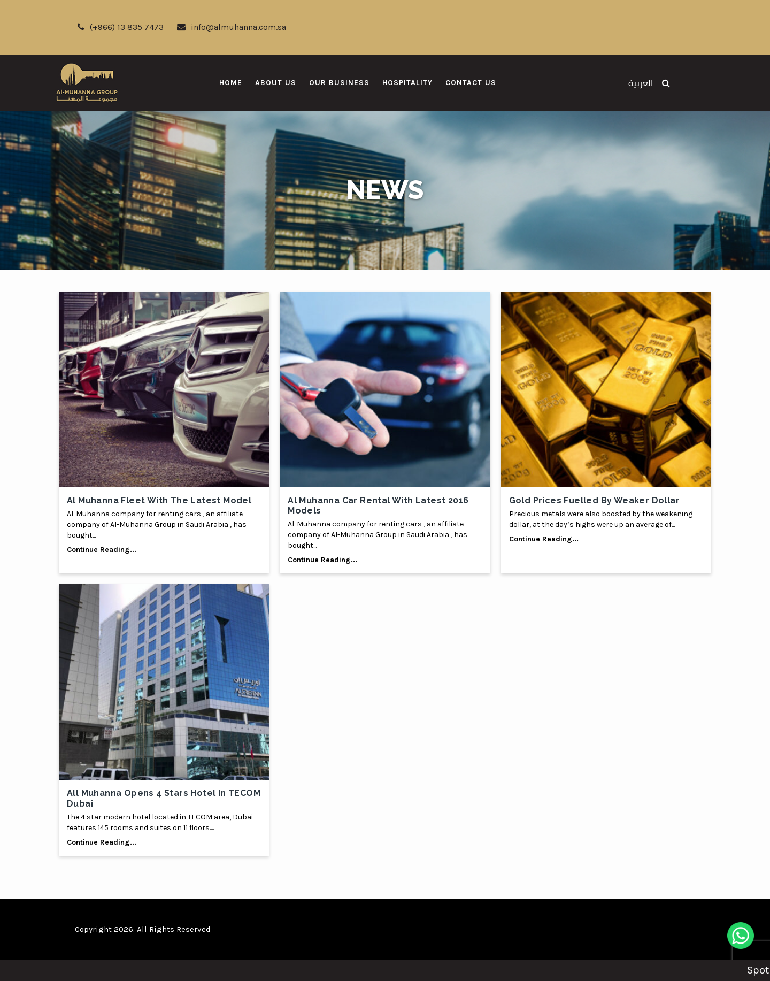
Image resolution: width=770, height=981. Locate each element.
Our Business (339, 82)
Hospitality (407, 82)
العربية (640, 83)
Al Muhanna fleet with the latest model (159, 500)
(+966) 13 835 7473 (121, 27)
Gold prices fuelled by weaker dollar (594, 500)
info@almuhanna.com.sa (231, 27)
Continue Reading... (101, 549)
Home (230, 82)
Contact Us (470, 82)
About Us (275, 82)
